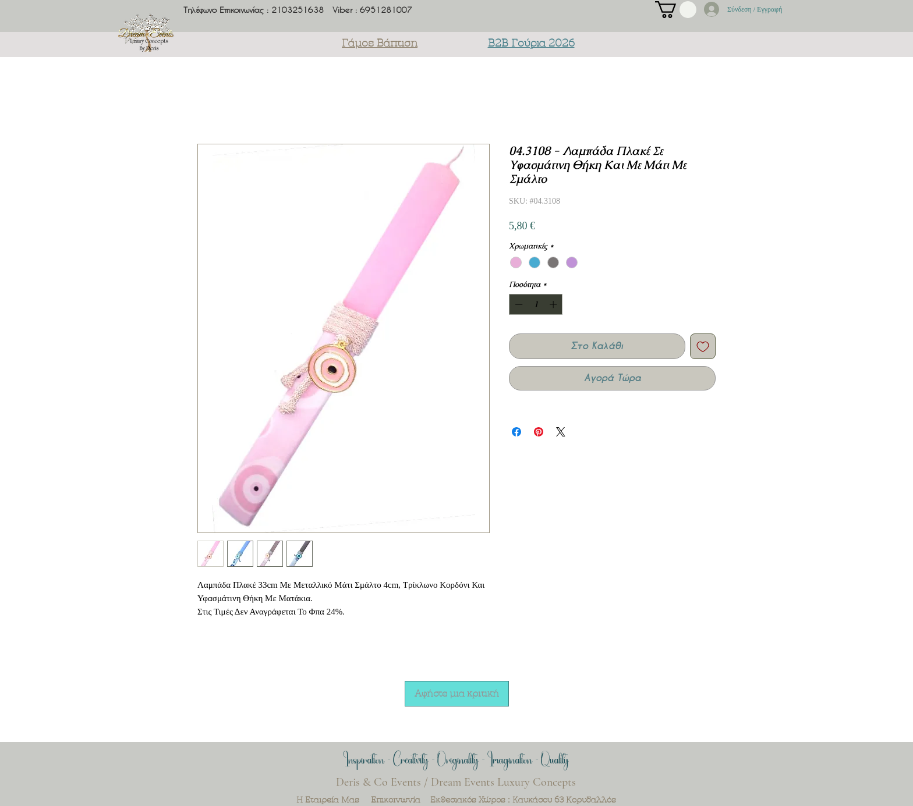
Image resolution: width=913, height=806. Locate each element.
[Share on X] (561, 432)
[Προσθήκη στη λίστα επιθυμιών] (703, 346)
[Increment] (554, 304)
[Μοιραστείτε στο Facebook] (516, 432)
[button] (675, 9)
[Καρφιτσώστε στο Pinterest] (539, 432)
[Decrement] (518, 304)
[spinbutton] (536, 304)
